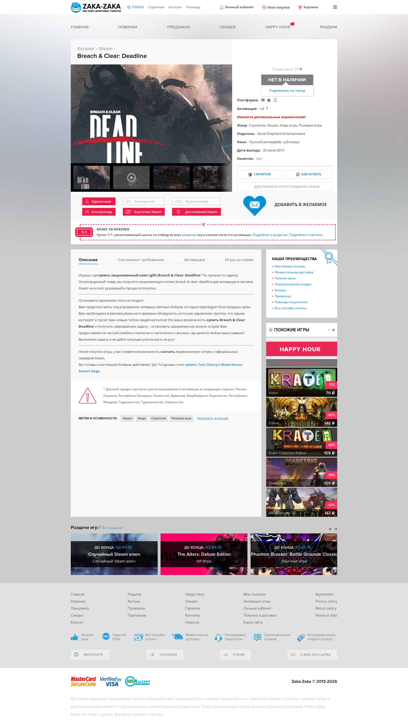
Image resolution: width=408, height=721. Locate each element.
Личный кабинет (239, 7)
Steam (105, 48)
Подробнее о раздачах (270, 235)
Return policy (326, 608)
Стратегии (257, 125)
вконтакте (93, 655)
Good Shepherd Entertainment (281, 133)
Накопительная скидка (293, 284)
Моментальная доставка (294, 272)
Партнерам (137, 615)
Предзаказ (178, 27)
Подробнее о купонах (306, 235)
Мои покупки (278, 7)
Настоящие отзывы (290, 266)
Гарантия (262, 174)
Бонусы (280, 290)
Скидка (191, 601)
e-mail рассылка (316, 655)
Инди (142, 418)
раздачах (189, 235)
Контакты (192, 615)
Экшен (272, 125)
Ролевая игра (181, 418)
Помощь (193, 7)
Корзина (311, 7)
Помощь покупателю (291, 302)
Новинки (127, 27)
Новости (192, 622)
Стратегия (158, 418)
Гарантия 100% (119, 637)
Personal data (326, 615)
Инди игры (288, 125)
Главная (79, 27)
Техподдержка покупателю (235, 637)
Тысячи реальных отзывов (277, 637)
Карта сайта (253, 622)
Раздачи (328, 27)
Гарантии (156, 7)
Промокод (282, 296)
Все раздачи (112, 528)
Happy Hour (195, 594)
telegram (168, 655)
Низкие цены (285, 278)
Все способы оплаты (291, 308)
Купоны (134, 601)
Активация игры (257, 601)
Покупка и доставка (260, 615)
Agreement (324, 594)
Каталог (175, 7)
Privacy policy (326, 601)
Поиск (138, 7)
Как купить (311, 174)
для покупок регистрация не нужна (287, 186)
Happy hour (277, 27)
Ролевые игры (310, 125)
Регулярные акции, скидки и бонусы (321, 637)
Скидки (227, 27)
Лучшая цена (87, 637)
